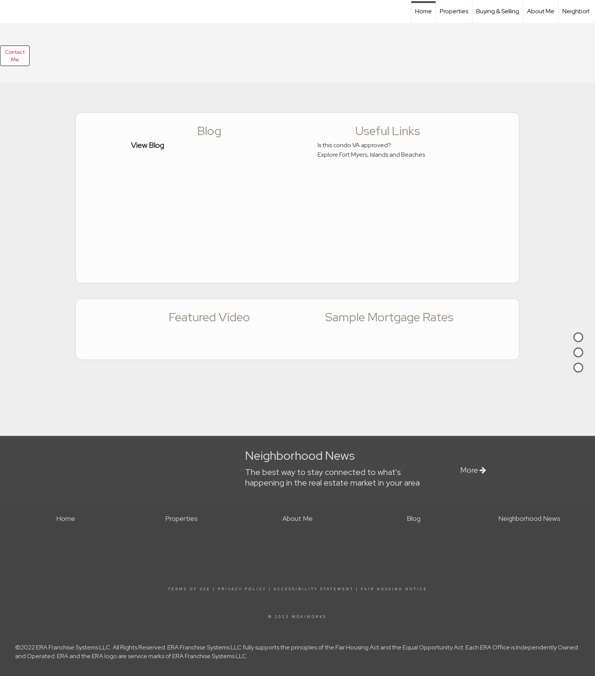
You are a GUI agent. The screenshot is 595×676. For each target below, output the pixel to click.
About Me (540, 11)
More (473, 470)
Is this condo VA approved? (354, 145)
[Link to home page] (10, 10)
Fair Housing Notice (394, 589)
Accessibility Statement (314, 589)
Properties (454, 11)
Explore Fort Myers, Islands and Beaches (371, 155)
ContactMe (15, 56)
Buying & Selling (497, 11)
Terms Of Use (189, 589)
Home (423, 11)
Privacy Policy (242, 589)
